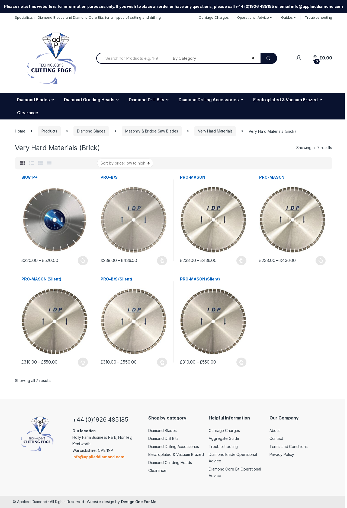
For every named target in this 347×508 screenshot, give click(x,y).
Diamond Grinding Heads (89, 99)
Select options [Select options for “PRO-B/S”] (162, 260)
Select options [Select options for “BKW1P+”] (83, 260)
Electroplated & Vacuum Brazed (285, 99)
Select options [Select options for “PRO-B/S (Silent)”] (162, 362)
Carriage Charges (214, 17)
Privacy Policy (281, 454)
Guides (287, 17)
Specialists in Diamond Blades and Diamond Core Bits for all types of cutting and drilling (88, 17)
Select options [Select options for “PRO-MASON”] (241, 260)
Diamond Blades (33, 99)
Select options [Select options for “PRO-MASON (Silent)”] (83, 362)
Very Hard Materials (215, 131)
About (274, 430)
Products (49, 131)
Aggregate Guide (224, 438)
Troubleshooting (318, 17)
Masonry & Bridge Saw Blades (151, 131)
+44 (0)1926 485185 (100, 419)
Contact (276, 438)
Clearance (27, 112)
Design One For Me (139, 501)
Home (20, 131)
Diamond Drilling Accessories (209, 99)
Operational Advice (253, 17)
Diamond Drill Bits (146, 99)
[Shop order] (125, 163)
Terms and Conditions (288, 446)
